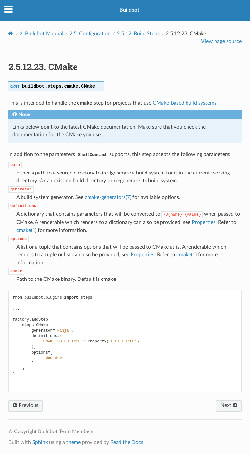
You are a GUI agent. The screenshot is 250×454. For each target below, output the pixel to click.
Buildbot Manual (41, 33)
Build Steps (138, 33)
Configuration (90, 33)
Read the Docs (126, 442)
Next (228, 405)
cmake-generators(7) (108, 197)
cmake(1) (26, 230)
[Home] (10, 33)
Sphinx (40, 442)
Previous (25, 405)
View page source (221, 41)
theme (73, 442)
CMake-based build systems (184, 103)
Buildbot (129, 10)
